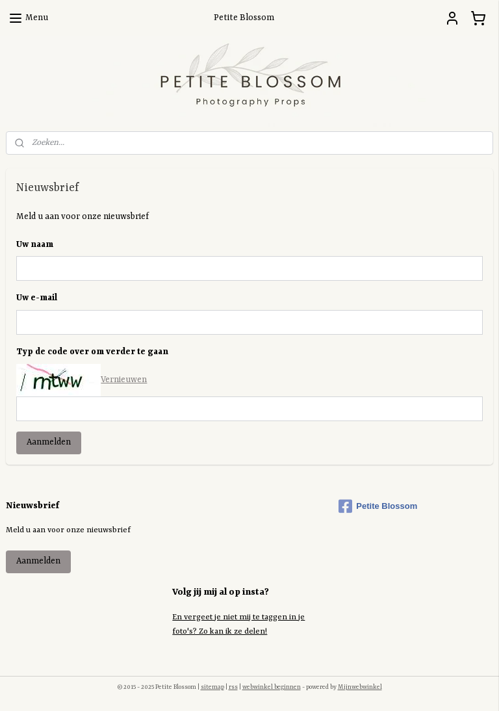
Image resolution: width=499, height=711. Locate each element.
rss (233, 687)
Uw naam (34, 244)
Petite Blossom (378, 506)
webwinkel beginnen (271, 687)
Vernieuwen (124, 380)
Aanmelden (49, 442)
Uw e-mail (36, 298)
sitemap (212, 687)
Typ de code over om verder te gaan (92, 352)
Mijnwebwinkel (360, 687)
